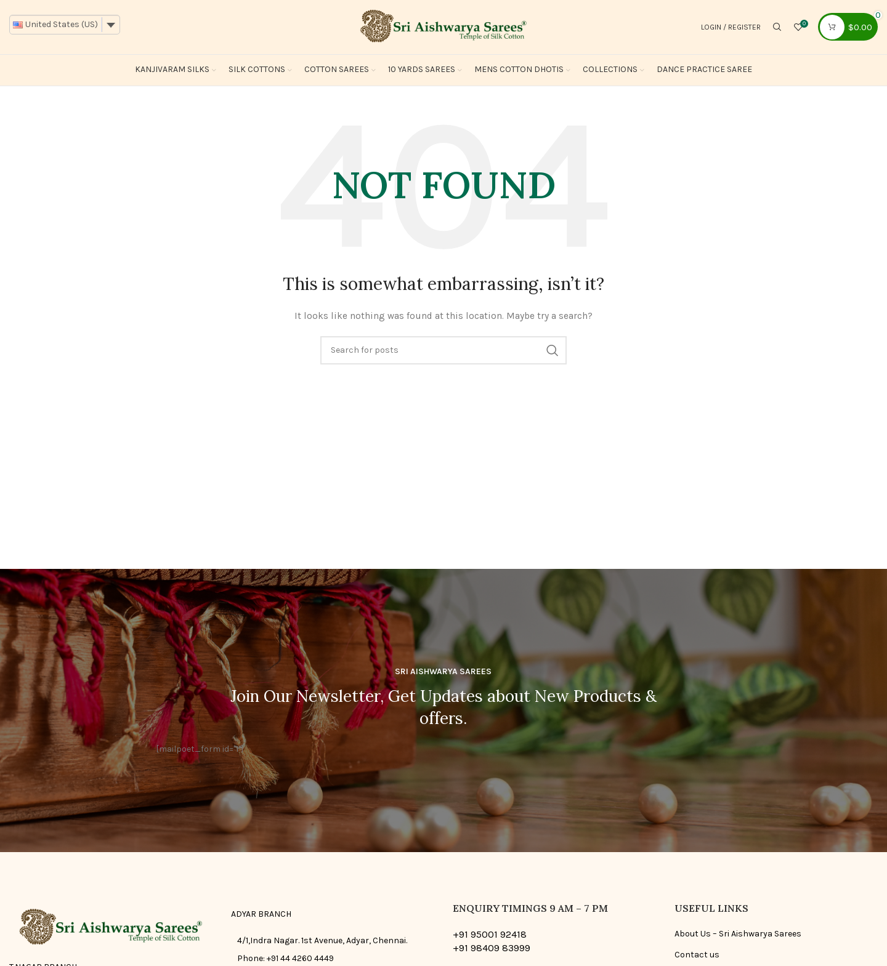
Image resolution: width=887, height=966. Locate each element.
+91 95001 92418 (490, 935)
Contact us (696, 956)
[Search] (777, 27)
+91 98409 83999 (491, 949)
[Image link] (111, 929)
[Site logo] (443, 27)
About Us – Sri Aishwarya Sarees (737, 935)
